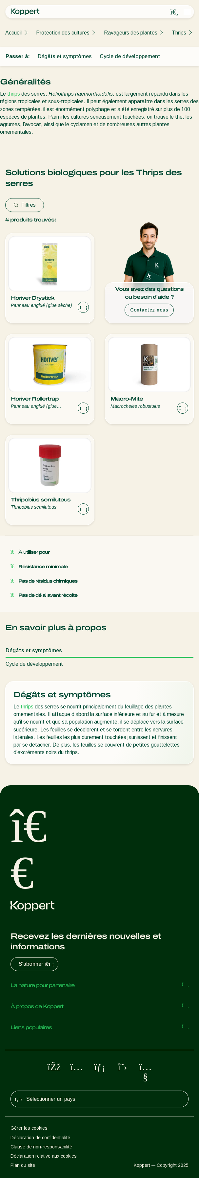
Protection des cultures (63, 32)
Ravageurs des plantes (130, 32)
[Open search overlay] (174, 12)
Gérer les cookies (29, 1128)
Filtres (24, 205)
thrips (13, 94)
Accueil (13, 32)
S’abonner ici (37, 964)
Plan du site (22, 1165)
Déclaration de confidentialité (40, 1137)
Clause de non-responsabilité (41, 1146)
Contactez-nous (149, 309)
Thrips (179, 32)
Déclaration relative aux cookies (43, 1156)
